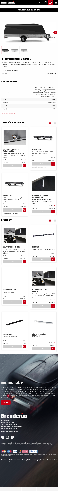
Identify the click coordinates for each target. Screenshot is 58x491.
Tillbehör (33, 489)
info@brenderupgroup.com (9, 431)
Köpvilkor (4, 460)
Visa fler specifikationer (7, 113)
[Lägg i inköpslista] (24, 165)
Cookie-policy (7, 462)
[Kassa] (50, 2)
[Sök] (40, 2)
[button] (50, 123)
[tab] (5, 50)
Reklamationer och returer (17, 460)
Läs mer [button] (5, 402)
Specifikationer (26, 489)
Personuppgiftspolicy (39, 460)
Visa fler (5, 157)
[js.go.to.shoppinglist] (45, 2)
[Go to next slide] (55, 32)
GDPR (29, 460)
